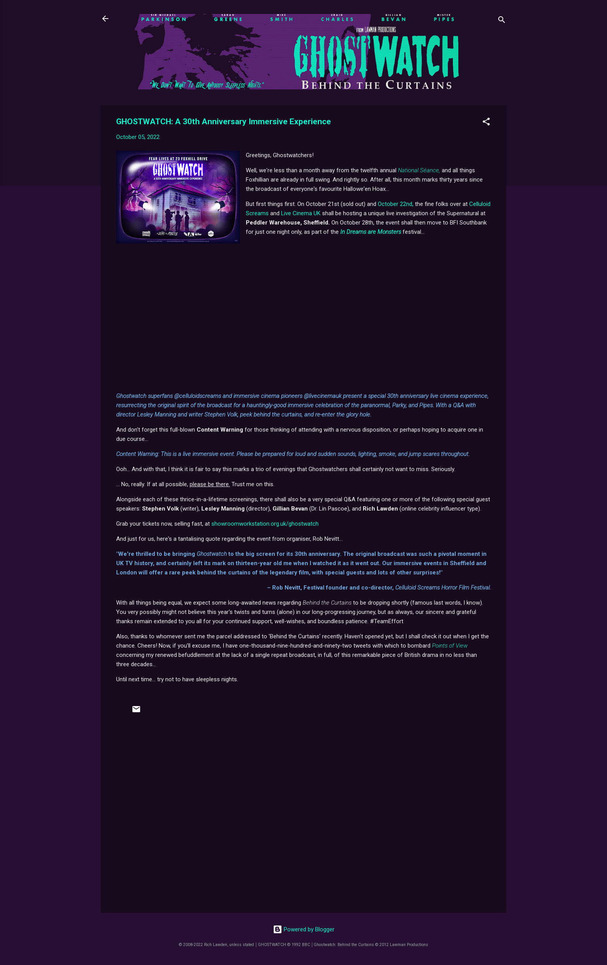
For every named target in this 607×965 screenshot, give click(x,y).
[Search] (501, 21)
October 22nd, (395, 204)
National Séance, (419, 170)
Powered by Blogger (303, 929)
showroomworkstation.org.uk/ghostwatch (265, 523)
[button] (486, 123)
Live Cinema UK (301, 213)
